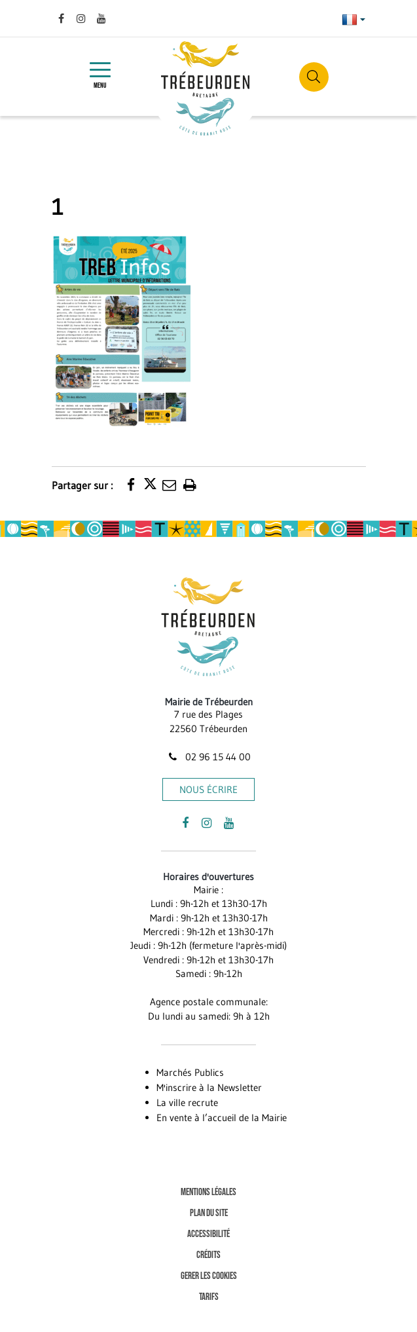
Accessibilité (208, 1234)
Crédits (208, 1255)
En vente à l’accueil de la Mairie (221, 1117)
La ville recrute (187, 1102)
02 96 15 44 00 (208, 756)
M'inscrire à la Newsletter (209, 1087)
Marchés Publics (190, 1072)
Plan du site (209, 1213)
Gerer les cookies (209, 1276)
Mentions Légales (208, 1192)
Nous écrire (208, 789)
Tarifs (209, 1297)
